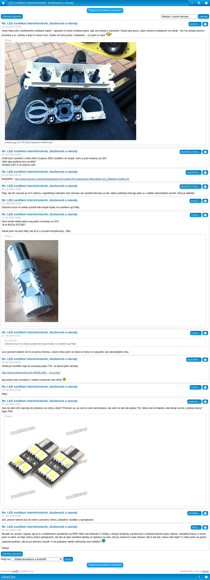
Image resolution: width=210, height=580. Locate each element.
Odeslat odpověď (11, 16)
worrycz (195, 24)
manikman (193, 172)
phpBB (15, 571)
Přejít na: (6, 559)
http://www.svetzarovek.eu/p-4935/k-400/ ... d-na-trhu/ (31, 372)
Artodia (205, 571)
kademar (194, 401)
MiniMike (194, 513)
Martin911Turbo (190, 151)
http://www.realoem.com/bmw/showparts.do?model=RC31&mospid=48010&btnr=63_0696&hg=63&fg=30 (72, 179)
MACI (196, 527)
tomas (195, 332)
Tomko (195, 214)
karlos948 (193, 359)
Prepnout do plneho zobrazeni (105, 10)
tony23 (195, 200)
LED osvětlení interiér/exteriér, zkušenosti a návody (41, 3)
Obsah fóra (8, 576)
